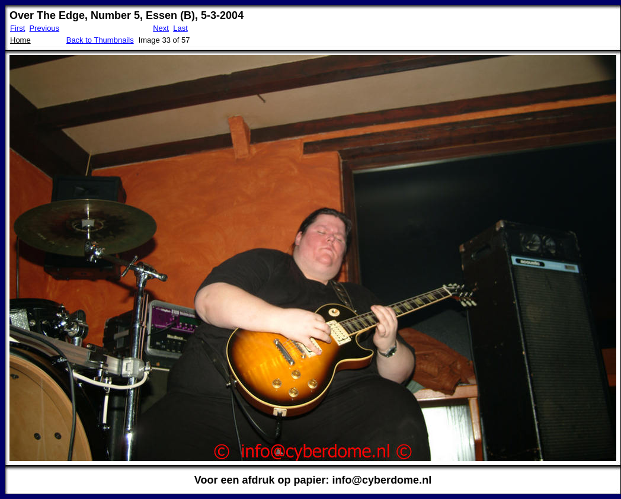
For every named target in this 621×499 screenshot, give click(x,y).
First (17, 28)
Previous (45, 28)
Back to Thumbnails (100, 40)
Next (161, 28)
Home (20, 40)
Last (180, 28)
